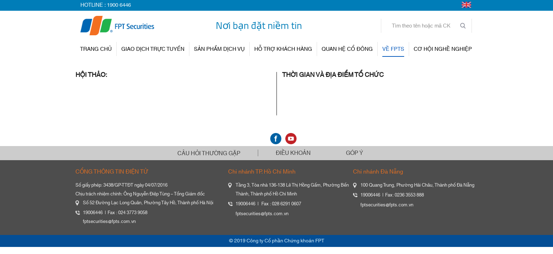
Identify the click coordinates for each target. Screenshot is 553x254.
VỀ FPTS (393, 49)
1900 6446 (119, 5)
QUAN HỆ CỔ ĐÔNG (347, 49)
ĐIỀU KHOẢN (293, 153)
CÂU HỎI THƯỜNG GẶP (208, 153)
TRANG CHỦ (96, 49)
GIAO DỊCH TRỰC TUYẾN (152, 49)
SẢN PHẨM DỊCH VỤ (219, 49)
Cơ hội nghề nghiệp (443, 49)
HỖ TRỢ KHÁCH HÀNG (283, 49)
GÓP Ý (354, 153)
